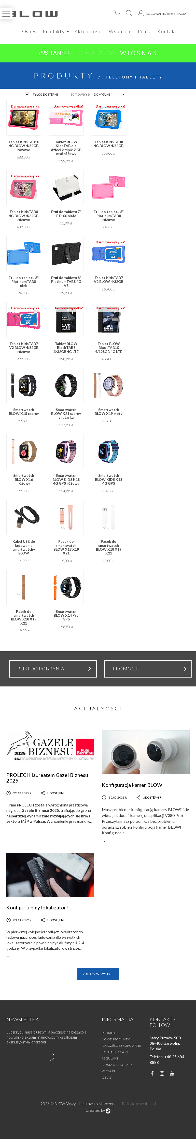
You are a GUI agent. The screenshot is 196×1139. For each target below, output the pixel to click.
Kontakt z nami (115, 1052)
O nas (106, 1077)
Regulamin (111, 1058)
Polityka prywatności (139, 1103)
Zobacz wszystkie (98, 974)
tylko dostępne (46, 94)
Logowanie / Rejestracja (162, 13)
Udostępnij (52, 793)
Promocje (110, 1033)
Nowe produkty (116, 1039)
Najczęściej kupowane (121, 1046)
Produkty (56, 31)
